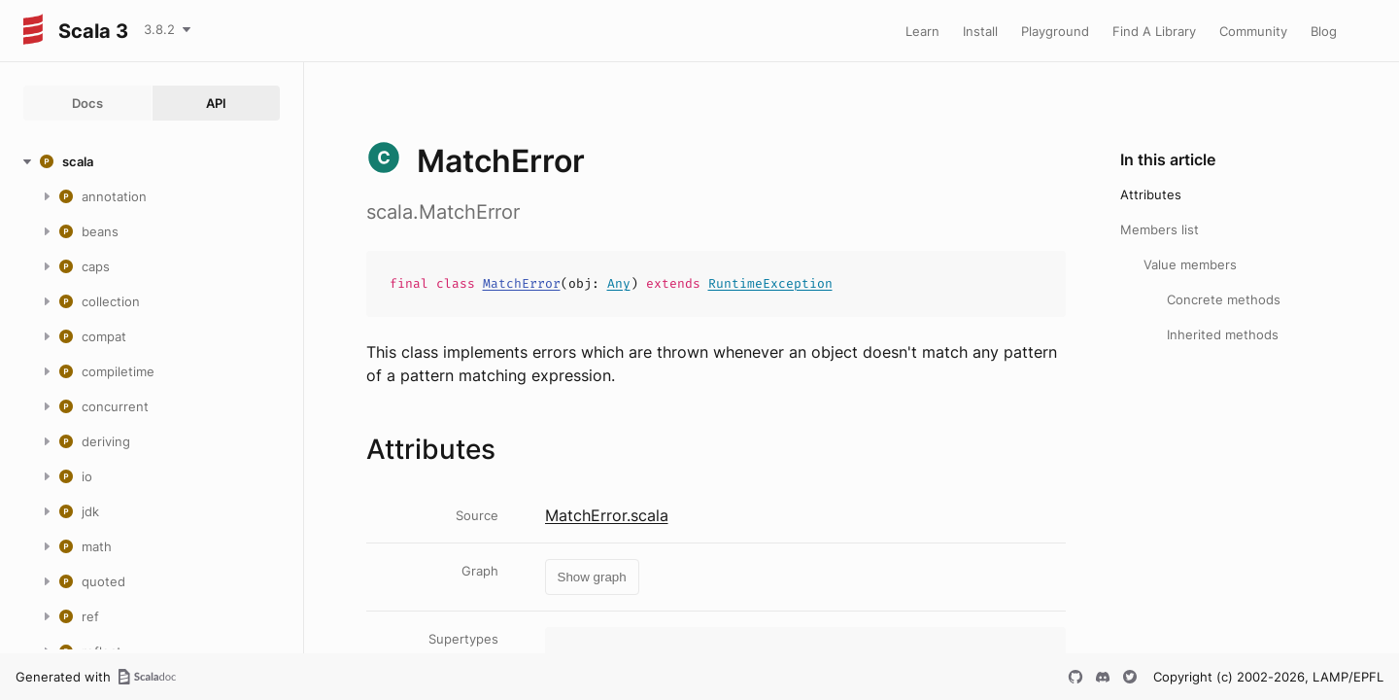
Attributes (1150, 194)
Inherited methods (1223, 334)
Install (980, 31)
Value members (1190, 264)
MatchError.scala (606, 515)
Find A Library (1154, 31)
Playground (1055, 31)
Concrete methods (1223, 299)
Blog (1324, 31)
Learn (922, 31)
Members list (1159, 229)
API (216, 103)
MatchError (522, 283)
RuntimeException (770, 283)
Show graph (592, 577)
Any (619, 283)
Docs (87, 103)
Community (1253, 31)
